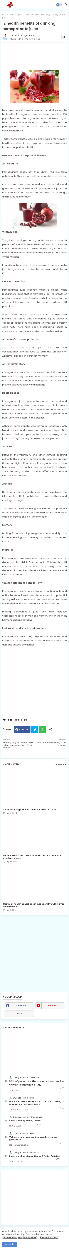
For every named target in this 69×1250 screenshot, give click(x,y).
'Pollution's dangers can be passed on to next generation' (33, 1138)
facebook (21, 1005)
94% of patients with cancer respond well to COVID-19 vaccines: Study (36, 1083)
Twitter (34, 729)
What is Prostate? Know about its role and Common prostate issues (32, 856)
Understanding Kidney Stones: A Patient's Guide (29, 809)
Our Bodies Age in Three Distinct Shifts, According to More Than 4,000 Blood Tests (36, 1103)
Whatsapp (42, 729)
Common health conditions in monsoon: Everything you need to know (33, 905)
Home (5, 14)
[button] (66, 5)
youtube (52, 1005)
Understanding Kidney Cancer (25, 1120)
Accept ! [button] (9, 1244)
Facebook (24, 729)
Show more (60, 764)
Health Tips (15, 14)
